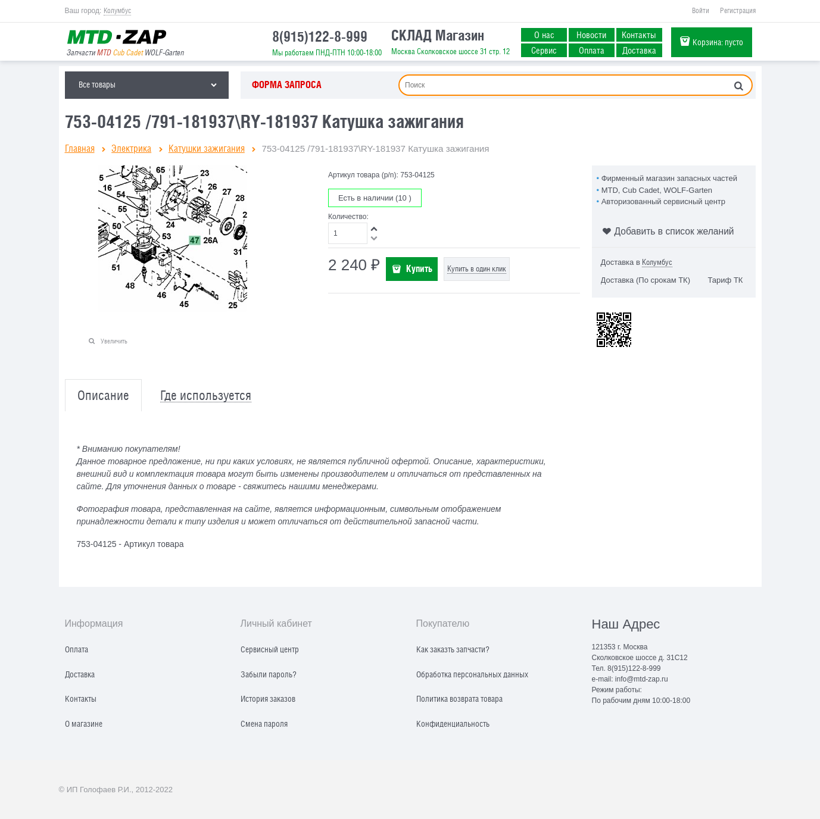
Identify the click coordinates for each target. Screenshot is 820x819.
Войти (700, 11)
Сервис (544, 50)
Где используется (205, 395)
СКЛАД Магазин (437, 35)
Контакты (639, 34)
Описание (103, 395)
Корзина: (718, 42)
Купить (419, 268)
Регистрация (738, 11)
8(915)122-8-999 (319, 36)
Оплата (591, 50)
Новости (591, 34)
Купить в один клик (476, 268)
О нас (544, 34)
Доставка (639, 50)
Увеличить (114, 341)
